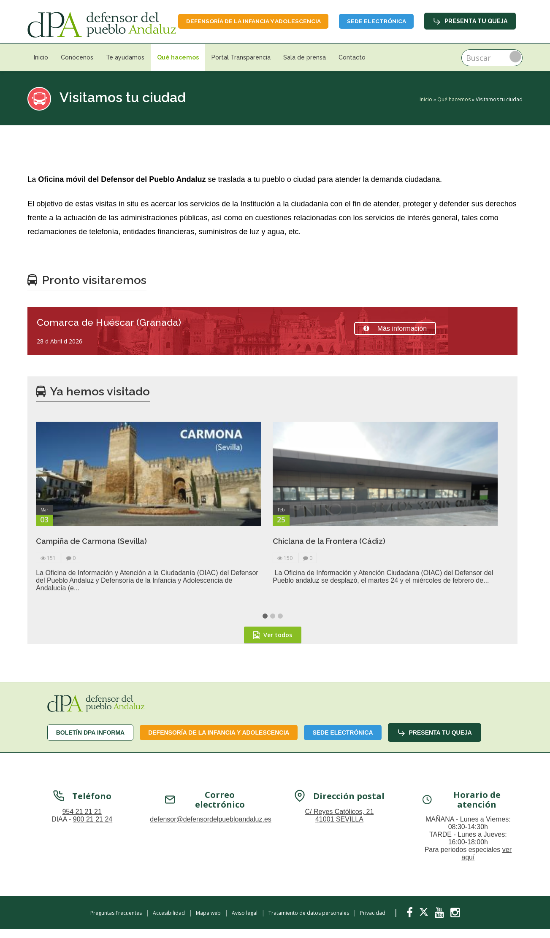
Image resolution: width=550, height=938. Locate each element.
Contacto (352, 67)
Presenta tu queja (470, 41)
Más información (395, 338)
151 (48, 647)
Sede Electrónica (477, 20)
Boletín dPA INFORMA (90, 742)
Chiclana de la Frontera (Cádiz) (329, 630)
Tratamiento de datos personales (308, 923)
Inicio (41, 67)
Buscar (515, 67)
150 (285, 647)
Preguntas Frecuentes (116, 923)
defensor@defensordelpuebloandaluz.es (210, 908)
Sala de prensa (304, 67)
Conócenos (77, 67)
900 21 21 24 (92, 908)
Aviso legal (244, 923)
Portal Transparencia (241, 67)
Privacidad (372, 923)
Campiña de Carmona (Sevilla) (91, 630)
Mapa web (208, 923)
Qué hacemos (178, 67)
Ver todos (272, 724)
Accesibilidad (169, 923)
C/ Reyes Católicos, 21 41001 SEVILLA (339, 904)
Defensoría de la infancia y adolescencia (351, 20)
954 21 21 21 (81, 901)
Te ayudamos (125, 67)
